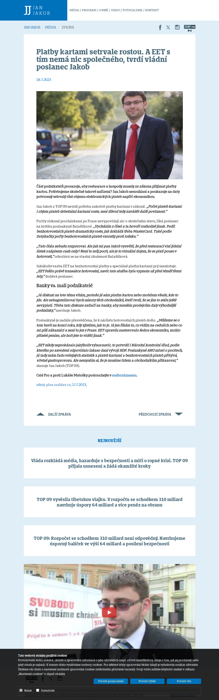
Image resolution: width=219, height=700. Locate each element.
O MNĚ (103, 10)
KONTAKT (152, 10)
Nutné (25, 690)
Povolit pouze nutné (110, 681)
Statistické (45, 690)
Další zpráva (53, 414)
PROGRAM (89, 10)
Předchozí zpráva (161, 414)
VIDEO (115, 10)
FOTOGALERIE (133, 10)
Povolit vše (184, 681)
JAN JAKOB (32, 27)
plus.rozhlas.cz (58, 385)
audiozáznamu (124, 375)
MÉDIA (74, 10)
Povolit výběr (147, 681)
